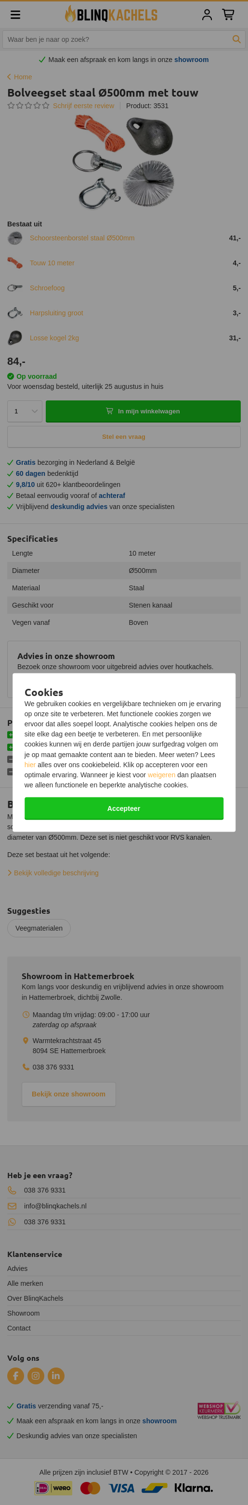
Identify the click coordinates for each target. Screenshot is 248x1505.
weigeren (161, 775)
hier (30, 764)
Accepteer (123, 808)
